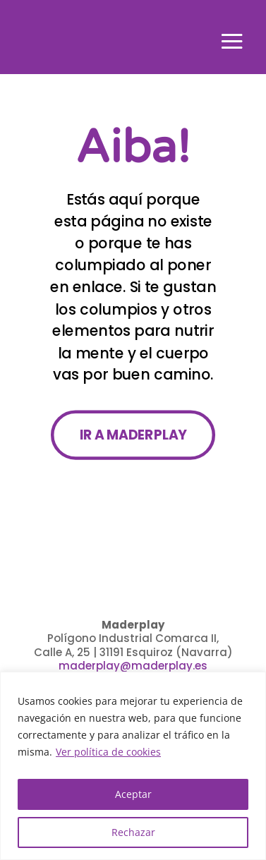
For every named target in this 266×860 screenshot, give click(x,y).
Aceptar (133, 794)
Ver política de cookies (108, 751)
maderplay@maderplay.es (133, 665)
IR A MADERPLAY (132, 434)
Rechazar (133, 832)
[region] (133, 766)
